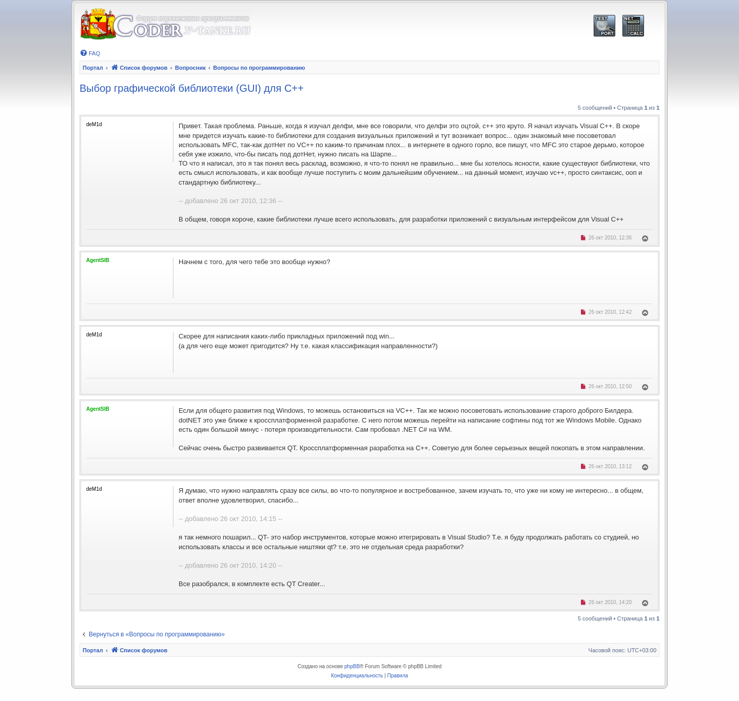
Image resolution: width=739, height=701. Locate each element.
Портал (93, 68)
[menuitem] (90, 53)
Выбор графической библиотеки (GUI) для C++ (192, 88)
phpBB (352, 666)
